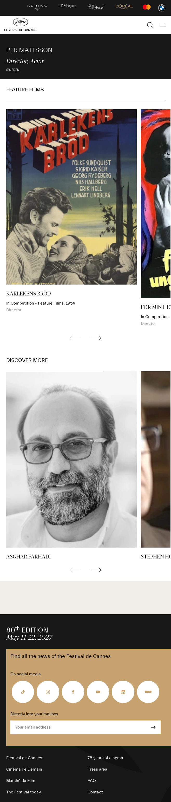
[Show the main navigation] (163, 25)
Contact (95, 792)
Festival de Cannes (24, 758)
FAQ (92, 780)
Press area (97, 769)
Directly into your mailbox (34, 714)
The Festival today (23, 792)
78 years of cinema (105, 758)
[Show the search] (150, 25)
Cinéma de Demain (24, 769)
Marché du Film (20, 780)
